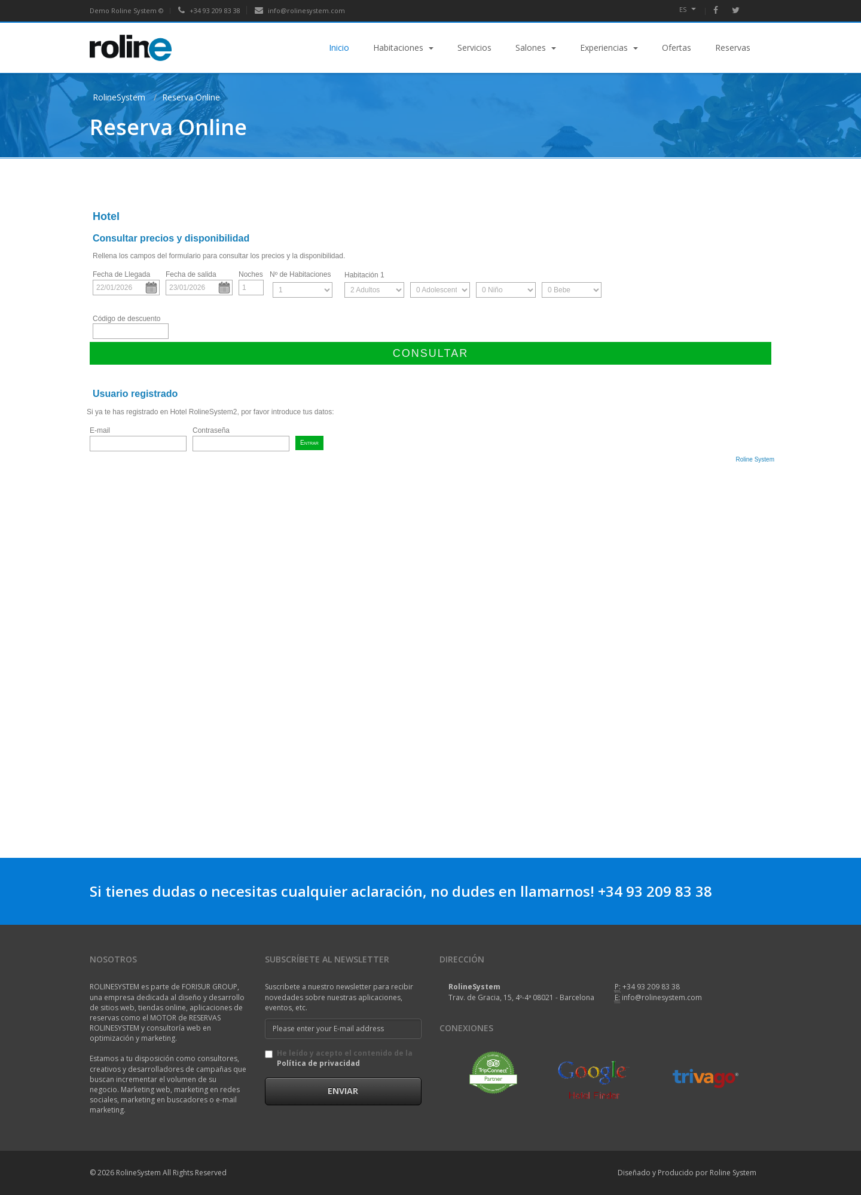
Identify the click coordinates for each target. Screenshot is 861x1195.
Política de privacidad (318, 1063)
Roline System (737, 1173)
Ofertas (676, 47)
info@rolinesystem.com (300, 10)
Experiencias (609, 47)
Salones (535, 47)
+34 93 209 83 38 (209, 10)
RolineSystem (119, 97)
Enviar (343, 1090)
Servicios (474, 47)
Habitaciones (403, 47)
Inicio (339, 47)
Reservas (732, 47)
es (687, 9)
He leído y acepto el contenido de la (339, 1058)
